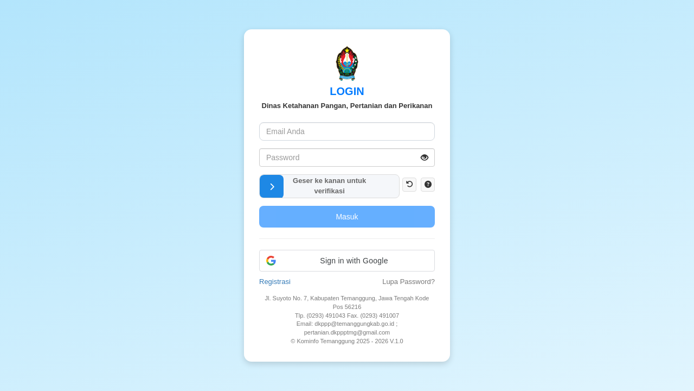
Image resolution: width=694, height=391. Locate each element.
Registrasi (275, 282)
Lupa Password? (408, 282)
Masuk (347, 216)
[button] (272, 187)
